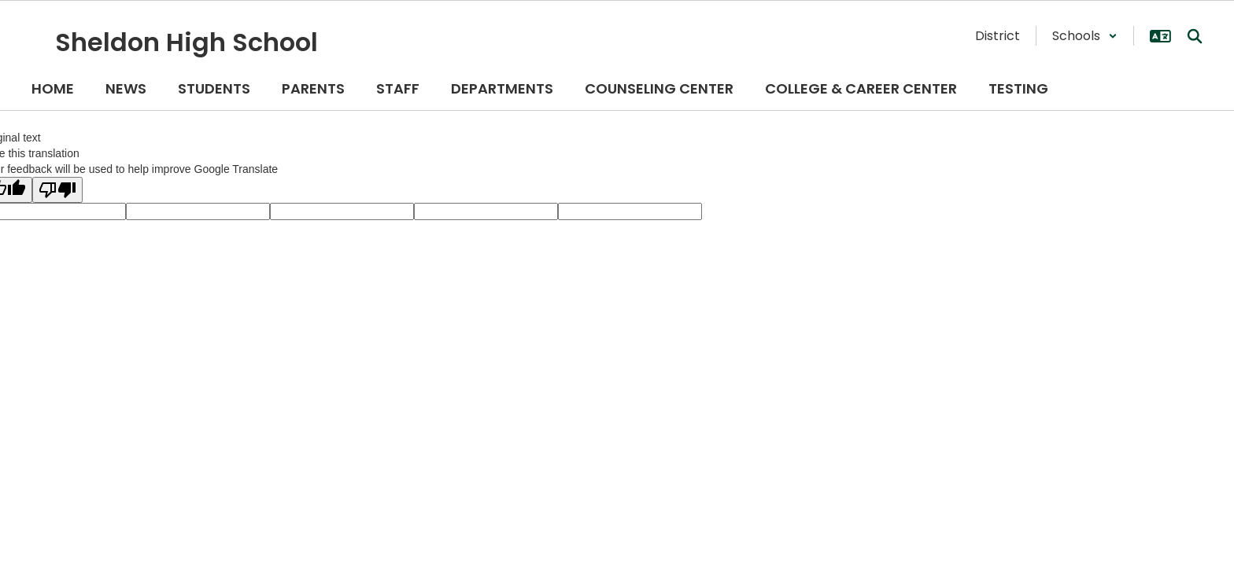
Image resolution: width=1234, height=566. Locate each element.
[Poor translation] (57, 190)
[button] (1085, 36)
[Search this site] (1195, 36)
